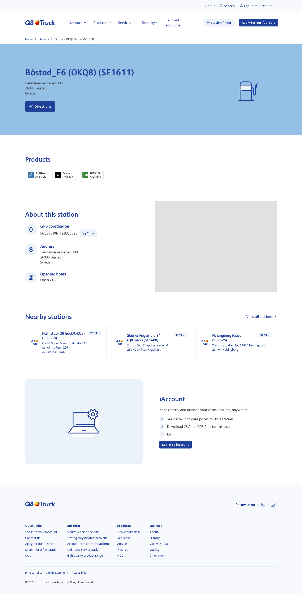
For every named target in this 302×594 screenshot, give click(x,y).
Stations (44, 39)
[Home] (40, 22)
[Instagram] (272, 505)
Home (29, 39)
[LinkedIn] (262, 505)
